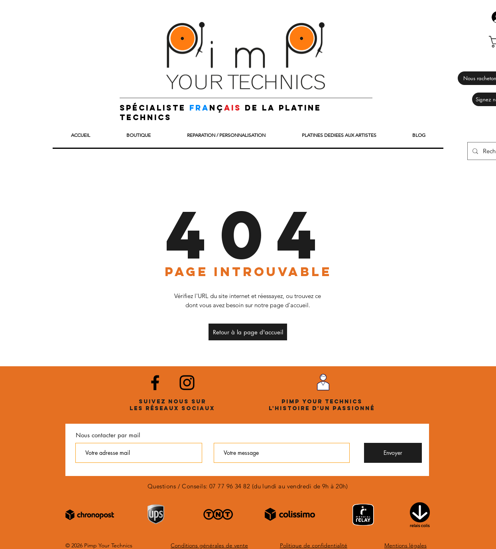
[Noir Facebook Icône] (155, 383)
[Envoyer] (393, 453)
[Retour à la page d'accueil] (248, 332)
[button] (138, 135)
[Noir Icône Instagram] (187, 383)
